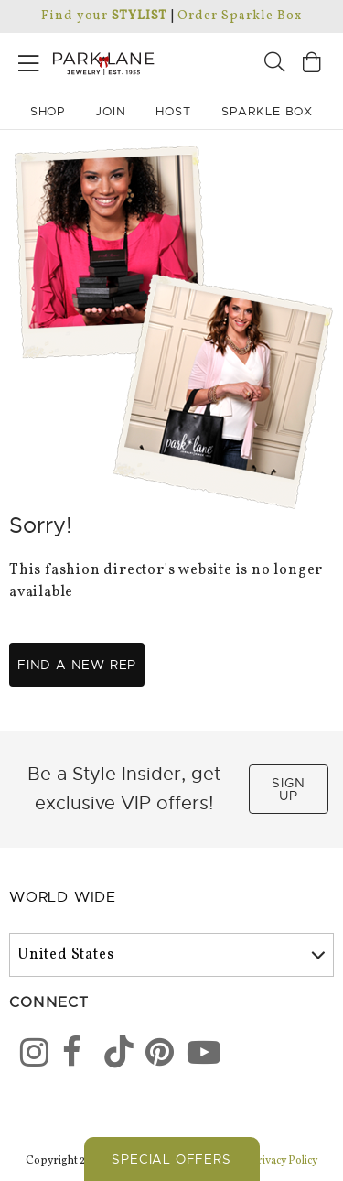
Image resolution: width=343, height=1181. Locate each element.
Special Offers (171, 1159)
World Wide (62, 897)
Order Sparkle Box (239, 16)
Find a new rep (76, 664)
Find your (103, 16)
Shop (48, 111)
